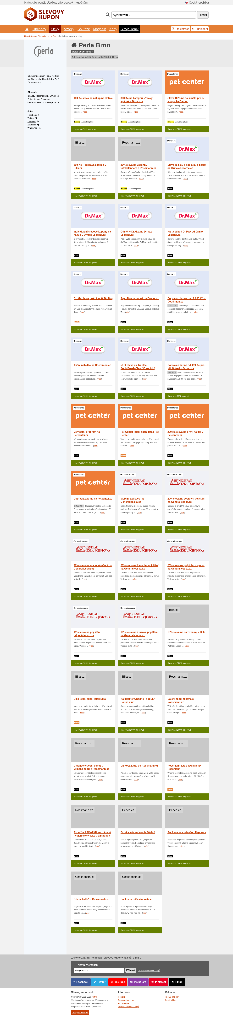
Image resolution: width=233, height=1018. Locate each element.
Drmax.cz (54, 96)
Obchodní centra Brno (47, 36)
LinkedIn (32, 121)
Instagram (140, 982)
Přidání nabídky (171, 997)
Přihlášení (200, 28)
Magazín (99, 29)
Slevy (55, 29)
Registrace (180, 28)
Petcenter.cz (33, 99)
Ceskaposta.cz (52, 102)
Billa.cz (31, 96)
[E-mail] (99, 970)
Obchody (39, 29)
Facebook (32, 115)
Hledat (203, 15)
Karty (113, 29)
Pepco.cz (44, 99)
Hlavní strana (30, 36)
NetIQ (94, 997)
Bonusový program (126, 1000)
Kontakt (121, 997)
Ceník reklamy (171, 1000)
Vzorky (69, 29)
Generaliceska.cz (36, 102)
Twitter (31, 118)
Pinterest (32, 124)
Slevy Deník (130, 29)
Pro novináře (123, 1003)
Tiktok (178, 982)
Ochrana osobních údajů (149, 970)
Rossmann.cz (41, 96)
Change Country (80, 1012)
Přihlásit (130, 970)
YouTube (120, 982)
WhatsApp (32, 128)
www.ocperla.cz (82, 51)
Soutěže (84, 29)
